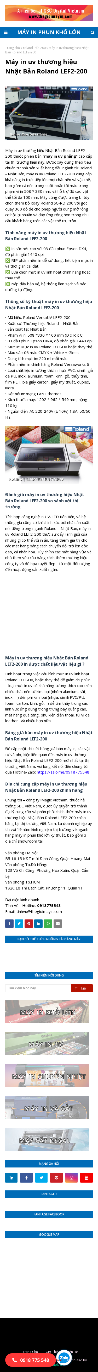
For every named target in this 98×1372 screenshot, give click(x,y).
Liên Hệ (72, 1352)
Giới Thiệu (53, 1352)
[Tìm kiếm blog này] (38, 988)
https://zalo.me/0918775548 (63, 772)
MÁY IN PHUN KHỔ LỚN (49, 32)
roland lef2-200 (34, 48)
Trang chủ (12, 48)
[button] (30, 1360)
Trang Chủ (30, 1352)
